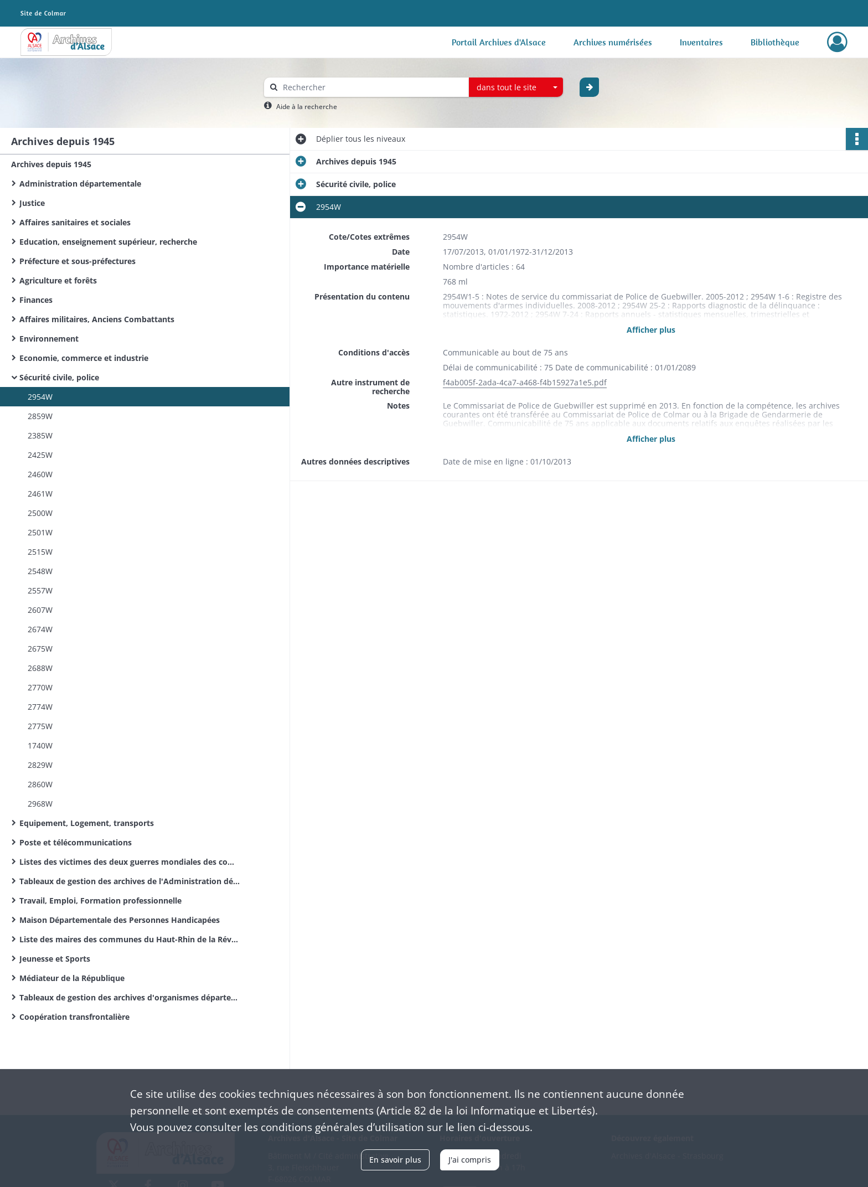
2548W (40, 571)
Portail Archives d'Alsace (499, 42)
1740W (40, 745)
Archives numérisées (613, 42)
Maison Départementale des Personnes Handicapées (119, 920)
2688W (40, 668)
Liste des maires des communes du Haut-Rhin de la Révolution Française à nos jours (130, 939)
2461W (40, 493)
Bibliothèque (775, 42)
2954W (40, 396)
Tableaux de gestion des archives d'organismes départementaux (130, 997)
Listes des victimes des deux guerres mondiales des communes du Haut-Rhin (130, 861)
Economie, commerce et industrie (83, 358)
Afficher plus (651, 329)
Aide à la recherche (306, 106)
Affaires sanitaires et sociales (75, 222)
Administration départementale (80, 183)
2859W (40, 416)
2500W (40, 513)
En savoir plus (395, 1159)
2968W (40, 803)
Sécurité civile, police (59, 377)
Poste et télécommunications (75, 842)
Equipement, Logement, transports (86, 823)
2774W (40, 706)
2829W (40, 765)
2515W (40, 551)
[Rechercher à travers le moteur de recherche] (372, 87)
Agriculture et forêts (58, 280)
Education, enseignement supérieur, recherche (108, 241)
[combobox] (516, 87)
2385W (40, 435)
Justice (32, 203)
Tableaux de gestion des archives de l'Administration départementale (130, 881)
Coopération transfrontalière (74, 1016)
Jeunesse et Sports (54, 958)
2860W (40, 784)
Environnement (49, 338)
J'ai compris (469, 1159)
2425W (40, 455)
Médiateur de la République (72, 978)
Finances (36, 300)
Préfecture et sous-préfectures (77, 261)
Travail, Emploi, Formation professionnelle (100, 900)
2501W (40, 532)
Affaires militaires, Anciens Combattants (96, 319)
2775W (40, 726)
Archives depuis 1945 (51, 164)
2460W (40, 474)
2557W (40, 590)
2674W (40, 629)
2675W (40, 648)
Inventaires (701, 42)
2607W (40, 610)
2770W (40, 687)
